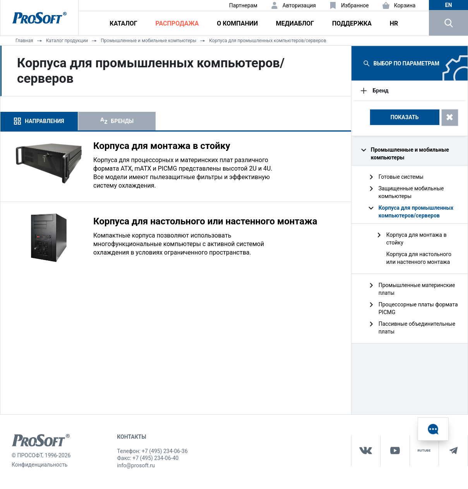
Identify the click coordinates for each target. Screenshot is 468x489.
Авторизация (299, 5)
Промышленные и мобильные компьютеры (148, 40)
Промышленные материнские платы (417, 289)
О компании (237, 23)
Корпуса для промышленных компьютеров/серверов (267, 40)
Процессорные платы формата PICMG (418, 308)
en (448, 5)
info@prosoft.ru (136, 465)
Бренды (122, 121)
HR (394, 23)
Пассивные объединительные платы (417, 328)
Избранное (355, 5)
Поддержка (352, 23)
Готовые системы (401, 177)
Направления (44, 121)
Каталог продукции (67, 40)
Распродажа (177, 23)
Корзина (405, 5)
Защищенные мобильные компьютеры (411, 192)
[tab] (39, 121)
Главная (24, 40)
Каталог (123, 23)
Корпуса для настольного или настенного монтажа (418, 258)
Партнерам (243, 5)
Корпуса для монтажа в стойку (416, 239)
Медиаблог (295, 23)
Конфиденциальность (39, 465)
